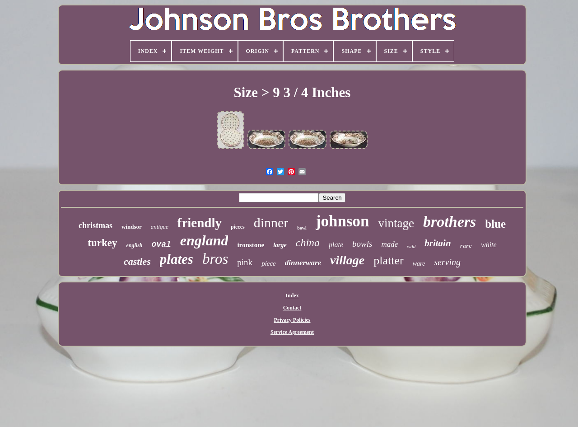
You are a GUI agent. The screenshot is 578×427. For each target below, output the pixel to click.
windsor (131, 226)
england (204, 240)
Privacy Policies (292, 320)
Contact (292, 308)
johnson (342, 221)
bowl (302, 227)
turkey (102, 243)
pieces (238, 227)
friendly (199, 223)
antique (159, 226)
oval (161, 244)
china (308, 243)
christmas (95, 225)
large (280, 245)
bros (215, 259)
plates (176, 259)
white (489, 245)
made (389, 244)
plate (336, 245)
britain (437, 243)
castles (137, 261)
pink (244, 262)
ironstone (250, 245)
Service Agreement (292, 332)
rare (466, 246)
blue (495, 224)
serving (447, 262)
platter (388, 260)
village (347, 260)
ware (419, 263)
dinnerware (303, 262)
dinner (271, 222)
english (134, 245)
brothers (449, 221)
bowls (362, 244)
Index (291, 295)
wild (411, 246)
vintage (396, 223)
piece (268, 263)
